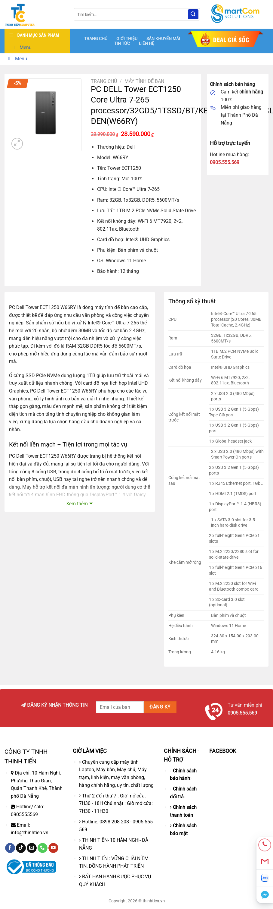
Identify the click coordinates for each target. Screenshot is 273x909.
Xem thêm (77, 504)
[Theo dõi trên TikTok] (21, 848)
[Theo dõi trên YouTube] (53, 848)
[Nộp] (193, 14)
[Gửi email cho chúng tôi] (32, 848)
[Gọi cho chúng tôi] (43, 848)
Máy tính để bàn (144, 81)
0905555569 (24, 814)
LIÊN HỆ (146, 43)
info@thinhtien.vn (29, 832)
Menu (21, 47)
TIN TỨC (122, 43)
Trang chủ (104, 81)
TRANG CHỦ (95, 38)
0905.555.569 (224, 162)
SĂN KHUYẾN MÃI (163, 38)
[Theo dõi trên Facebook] (10, 848)
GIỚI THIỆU (126, 38)
